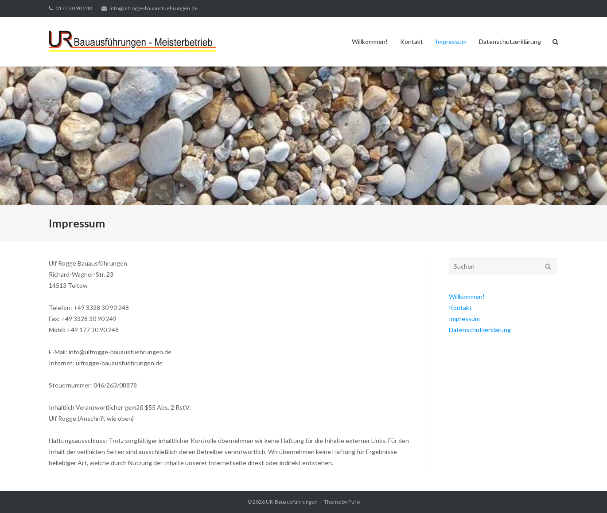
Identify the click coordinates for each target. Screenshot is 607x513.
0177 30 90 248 (73, 8)
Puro (354, 501)
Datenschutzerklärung (510, 41)
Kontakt (411, 41)
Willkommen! (370, 41)
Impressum (451, 41)
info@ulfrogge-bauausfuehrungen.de (153, 8)
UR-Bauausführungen (292, 501)
